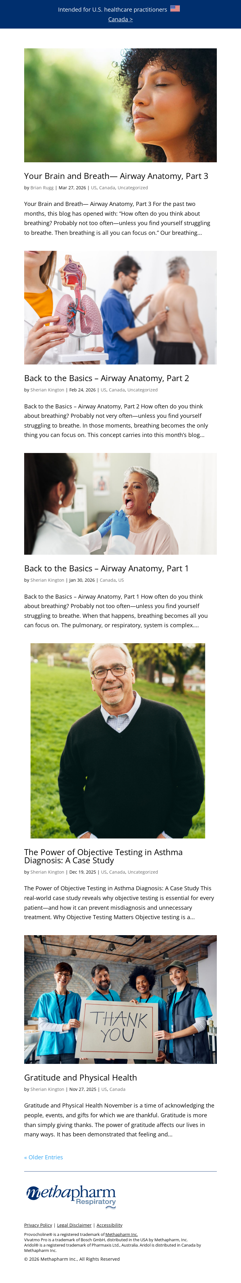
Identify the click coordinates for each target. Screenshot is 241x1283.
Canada (107, 188)
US (94, 188)
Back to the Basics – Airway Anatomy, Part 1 (106, 568)
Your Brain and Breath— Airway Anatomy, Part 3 (116, 175)
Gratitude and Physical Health (80, 1077)
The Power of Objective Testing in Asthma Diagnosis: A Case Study (103, 856)
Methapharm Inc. (121, 1234)
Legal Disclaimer (74, 1225)
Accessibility (109, 1225)
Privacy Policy (38, 1225)
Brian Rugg (42, 188)
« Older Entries (43, 1157)
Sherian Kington (47, 390)
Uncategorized (133, 188)
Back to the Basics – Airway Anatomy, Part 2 (106, 378)
